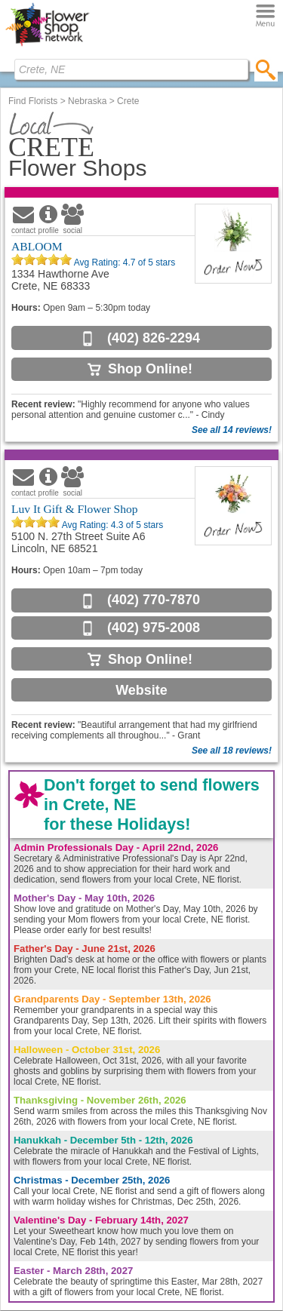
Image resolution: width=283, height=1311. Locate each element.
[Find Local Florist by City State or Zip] (131, 69)
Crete (128, 101)
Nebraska (87, 101)
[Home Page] (47, 46)
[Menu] (265, 16)
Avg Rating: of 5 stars (123, 262)
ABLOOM (37, 246)
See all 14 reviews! (232, 430)
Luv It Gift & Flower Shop (74, 508)
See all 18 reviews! (232, 750)
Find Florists (32, 101)
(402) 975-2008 (153, 627)
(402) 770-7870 (153, 599)
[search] (266, 69)
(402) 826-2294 (153, 337)
